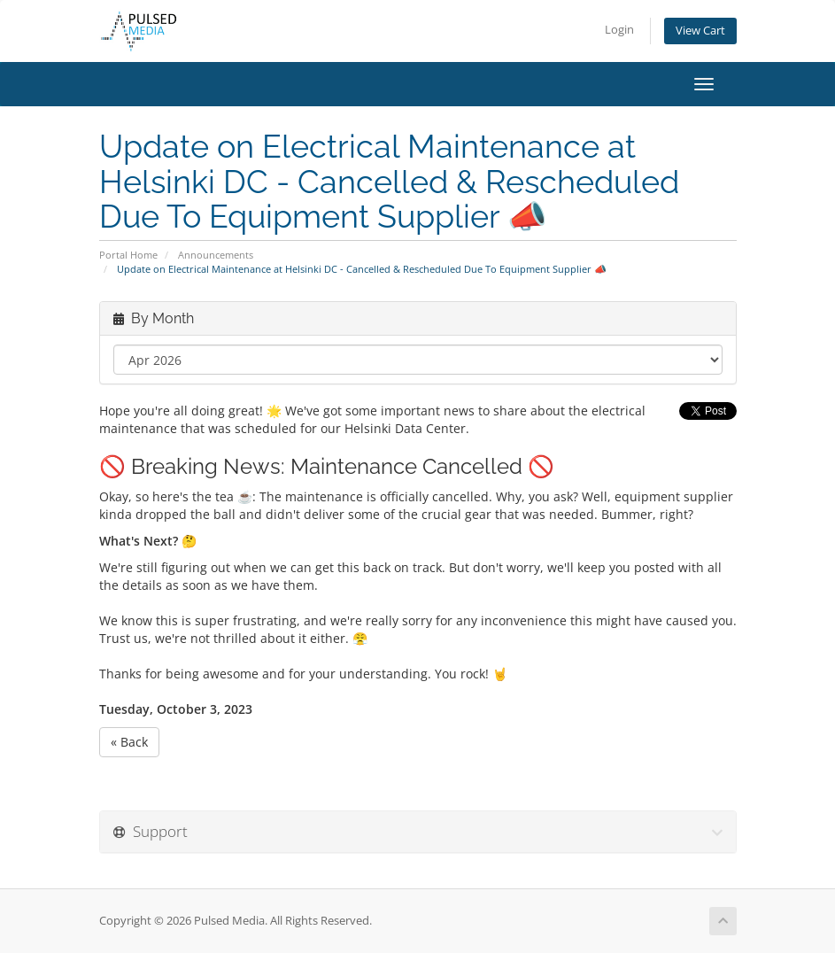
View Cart (700, 30)
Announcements (215, 254)
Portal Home (128, 254)
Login (619, 29)
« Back (129, 741)
